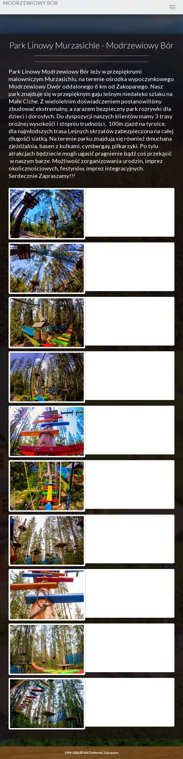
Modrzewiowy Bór (30, 3)
